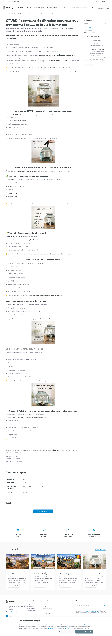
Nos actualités (12, 13)
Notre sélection (88, 30)
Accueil (20, 7)
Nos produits (38, 7)
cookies (83, 625)
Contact (63, 7)
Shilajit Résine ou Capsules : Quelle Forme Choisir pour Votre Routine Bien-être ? (97, 49)
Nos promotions (46, 615)
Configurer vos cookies (66, 632)
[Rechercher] (93, 7)
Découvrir (88, 65)
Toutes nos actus (100, 549)
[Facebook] (7, 616)
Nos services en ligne (89, 32)
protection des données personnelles (90, 611)
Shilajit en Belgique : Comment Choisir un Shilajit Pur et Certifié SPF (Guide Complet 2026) (68, 573)
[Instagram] (10, 616)
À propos (28, 7)
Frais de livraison (47, 611)
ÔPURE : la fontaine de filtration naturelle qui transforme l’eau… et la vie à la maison (94, 573)
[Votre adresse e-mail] (91, 605)
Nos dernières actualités (92, 37)
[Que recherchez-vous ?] (82, 7)
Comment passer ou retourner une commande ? (55, 604)
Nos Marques (87, 25)
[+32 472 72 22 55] (14, 2)
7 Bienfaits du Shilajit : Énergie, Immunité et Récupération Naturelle (96, 42)
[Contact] (4, 2)
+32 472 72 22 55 (13, 611)
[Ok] (104, 605)
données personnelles (54, 628)
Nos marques (51, 7)
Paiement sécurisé (47, 608)
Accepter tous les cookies (84, 632)
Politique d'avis (46, 613)
